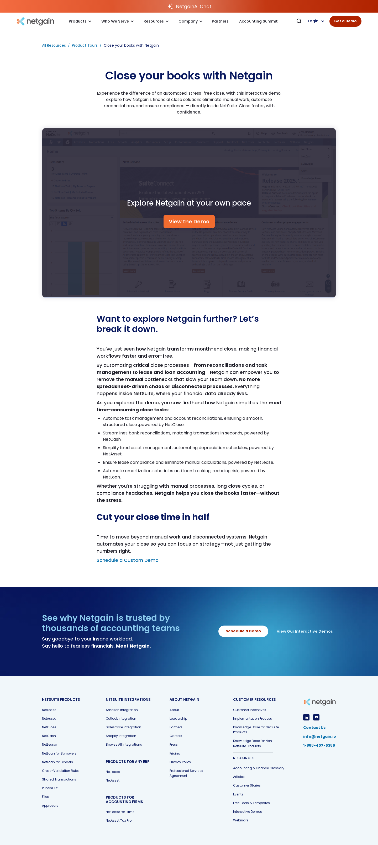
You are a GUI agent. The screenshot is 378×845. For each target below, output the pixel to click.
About (174, 710)
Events (238, 794)
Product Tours (85, 45)
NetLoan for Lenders (57, 762)
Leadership (178, 718)
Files (45, 796)
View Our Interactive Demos (305, 631)
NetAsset (49, 718)
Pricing (175, 753)
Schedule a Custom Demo (128, 560)
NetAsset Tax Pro (119, 820)
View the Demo (189, 221)
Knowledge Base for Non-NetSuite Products (253, 743)
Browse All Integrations (124, 744)
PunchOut (49, 788)
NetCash (49, 736)
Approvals (50, 805)
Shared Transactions (59, 779)
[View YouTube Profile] (316, 717)
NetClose (49, 727)
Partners (176, 727)
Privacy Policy (180, 762)
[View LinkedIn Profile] (306, 717)
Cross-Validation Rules (61, 770)
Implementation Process (252, 718)
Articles (239, 776)
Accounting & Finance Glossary (258, 768)
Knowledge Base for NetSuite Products (256, 729)
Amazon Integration (122, 710)
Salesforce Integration (123, 727)
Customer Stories (247, 785)
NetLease (49, 710)
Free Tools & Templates (251, 803)
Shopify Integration (121, 736)
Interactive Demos (247, 811)
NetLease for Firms (120, 812)
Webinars (240, 820)
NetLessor (49, 744)
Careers (176, 736)
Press (174, 744)
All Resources (54, 45)
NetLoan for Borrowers (59, 753)
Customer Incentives (249, 710)
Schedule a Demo (243, 631)
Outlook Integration (121, 718)
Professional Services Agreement (186, 773)
